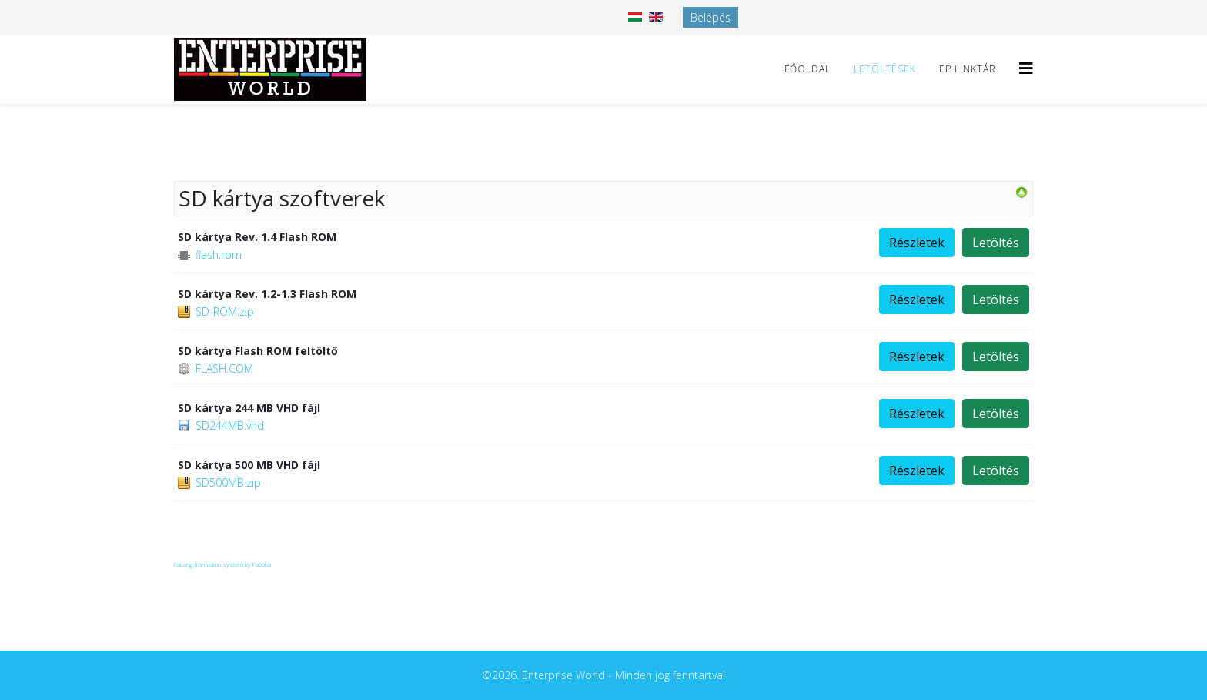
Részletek (917, 242)
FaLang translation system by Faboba (222, 564)
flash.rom (219, 254)
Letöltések (885, 68)
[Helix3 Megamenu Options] (1026, 68)
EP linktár (967, 68)
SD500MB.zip (228, 482)
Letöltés (995, 242)
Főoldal (807, 68)
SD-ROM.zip (225, 311)
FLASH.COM (224, 368)
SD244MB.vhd (230, 425)
